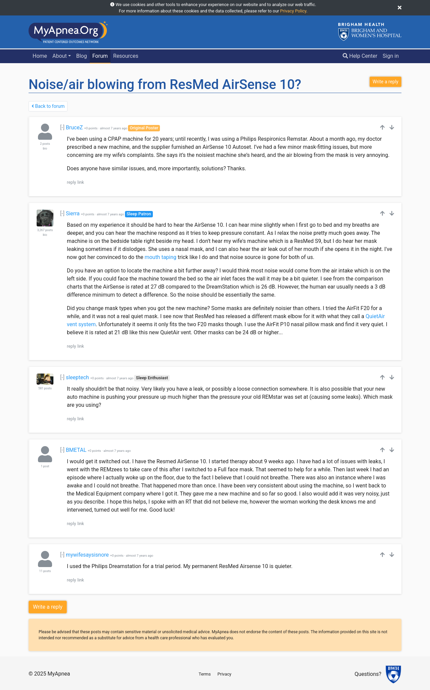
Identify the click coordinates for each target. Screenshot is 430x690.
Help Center (360, 56)
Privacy (224, 674)
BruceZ (74, 127)
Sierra (73, 213)
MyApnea (58, 674)
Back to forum (48, 106)
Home (40, 56)
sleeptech (77, 377)
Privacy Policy (293, 10)
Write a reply (47, 607)
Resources (125, 56)
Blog (81, 56)
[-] (62, 127)
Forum (100, 56)
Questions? (368, 674)
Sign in (391, 56)
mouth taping (160, 257)
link (80, 182)
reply (71, 182)
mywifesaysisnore (87, 555)
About (59, 56)
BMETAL (76, 450)
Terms (205, 674)
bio (45, 148)
